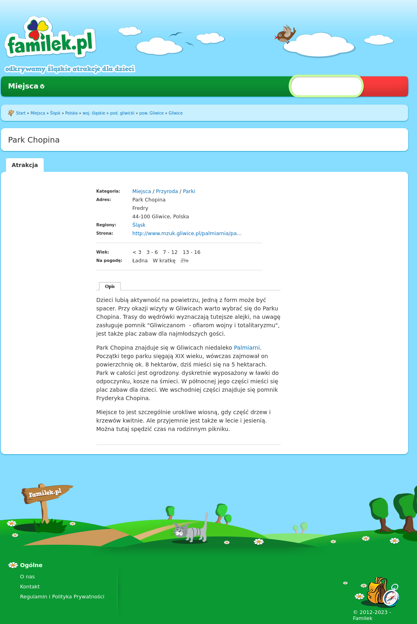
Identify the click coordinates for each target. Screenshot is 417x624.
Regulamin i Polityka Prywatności (62, 597)
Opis (110, 286)
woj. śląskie (94, 113)
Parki (189, 191)
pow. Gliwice (152, 113)
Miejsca (23, 86)
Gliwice (176, 113)
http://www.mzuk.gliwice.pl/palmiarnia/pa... (187, 233)
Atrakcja (25, 165)
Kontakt (30, 587)
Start (21, 113)
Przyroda (167, 191)
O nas (27, 577)
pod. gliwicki (122, 113)
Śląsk (55, 113)
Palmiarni (247, 347)
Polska (71, 113)
